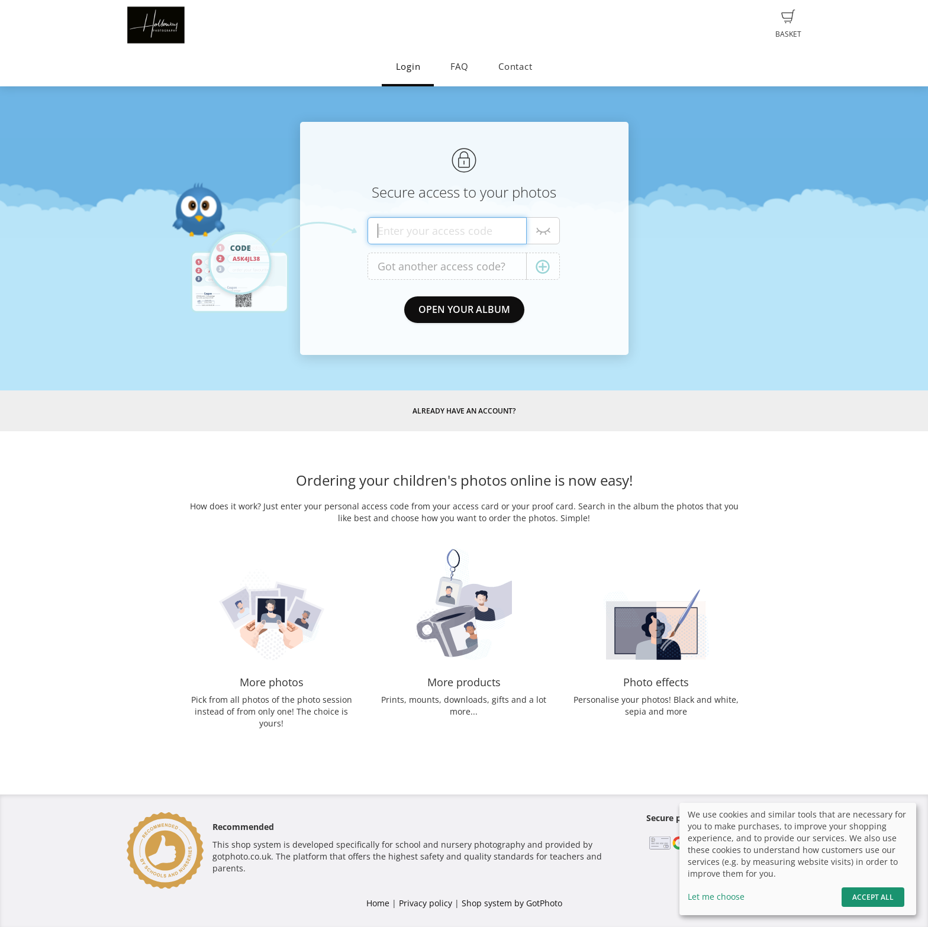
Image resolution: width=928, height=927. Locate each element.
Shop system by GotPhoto (512, 903)
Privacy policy (425, 903)
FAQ (459, 66)
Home (377, 903)
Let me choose (716, 896)
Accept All (873, 897)
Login (408, 66)
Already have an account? (464, 411)
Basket (788, 24)
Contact (515, 66)
